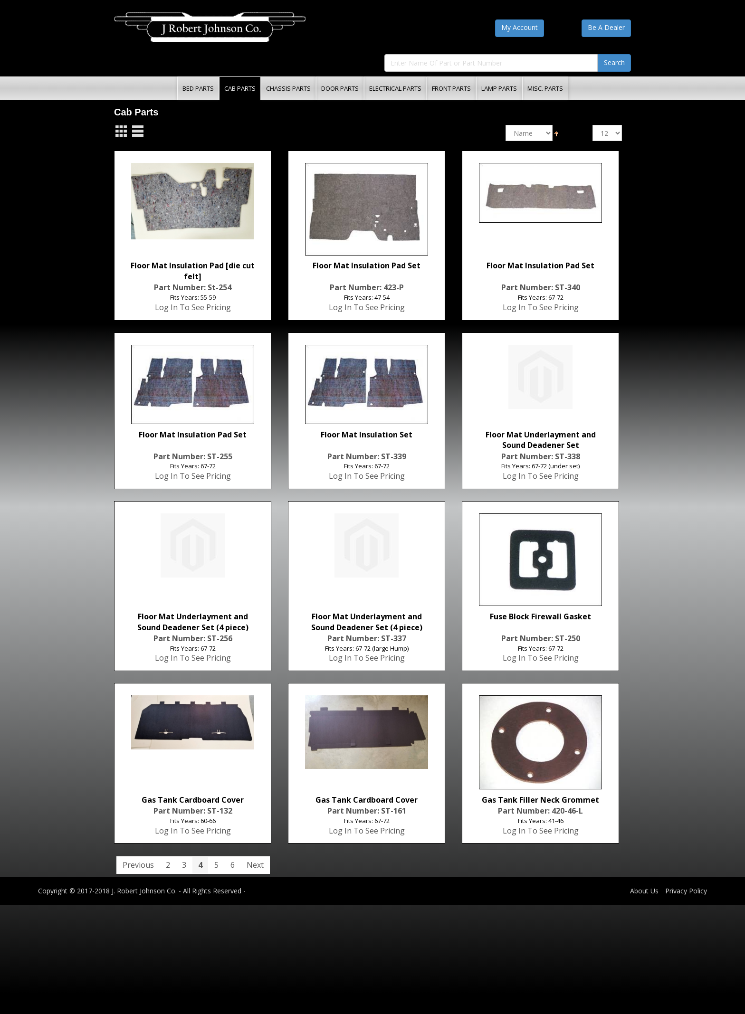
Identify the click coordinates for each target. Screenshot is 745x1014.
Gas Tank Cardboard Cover (193, 800)
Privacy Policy (686, 890)
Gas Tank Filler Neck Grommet (540, 800)
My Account (519, 27)
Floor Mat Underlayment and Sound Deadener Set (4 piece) (192, 622)
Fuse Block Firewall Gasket (540, 616)
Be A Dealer (606, 27)
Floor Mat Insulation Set (366, 434)
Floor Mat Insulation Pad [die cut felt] (193, 271)
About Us (644, 890)
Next (255, 865)
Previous (138, 865)
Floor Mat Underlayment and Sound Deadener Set (541, 440)
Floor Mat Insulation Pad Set (366, 265)
